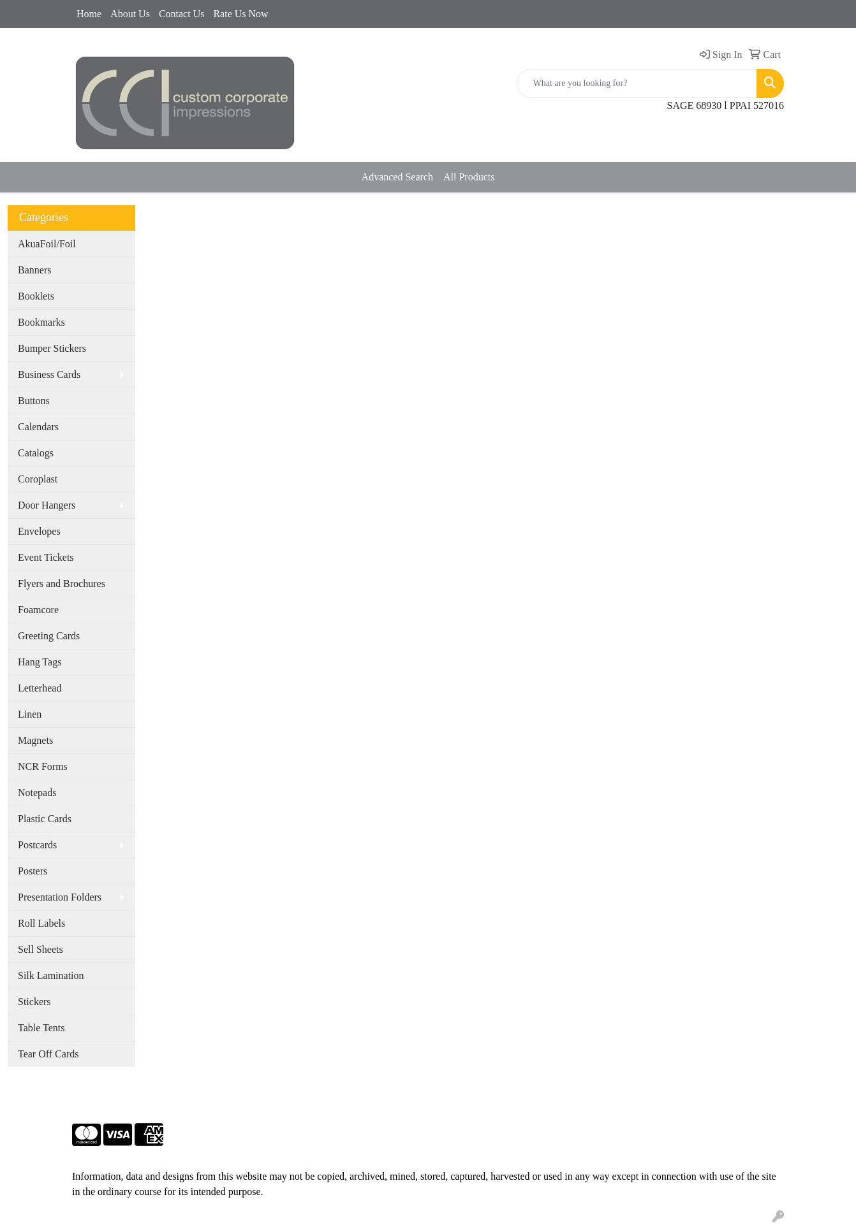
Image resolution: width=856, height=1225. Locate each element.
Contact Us (182, 13)
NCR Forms (43, 766)
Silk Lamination (51, 975)
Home (89, 13)
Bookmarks (41, 322)
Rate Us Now (240, 13)
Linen (29, 714)
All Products (468, 176)
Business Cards (49, 374)
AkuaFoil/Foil (47, 243)
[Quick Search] (637, 83)
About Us (130, 13)
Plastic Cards (44, 818)
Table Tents (41, 1027)
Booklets (36, 296)
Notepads (37, 792)
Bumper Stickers (52, 348)
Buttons (34, 400)
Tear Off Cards (48, 1053)
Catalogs (36, 452)
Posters (32, 871)
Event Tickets (46, 557)
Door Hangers (46, 505)
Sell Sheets (40, 949)
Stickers (34, 1001)
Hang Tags (39, 661)
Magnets (35, 740)
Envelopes (39, 531)
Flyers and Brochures (61, 583)
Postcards (37, 844)
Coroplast (37, 479)
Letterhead (39, 688)
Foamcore (38, 609)
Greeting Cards (49, 635)
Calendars (38, 426)
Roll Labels (41, 923)
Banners (34, 270)
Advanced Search (397, 176)
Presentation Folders (59, 897)
